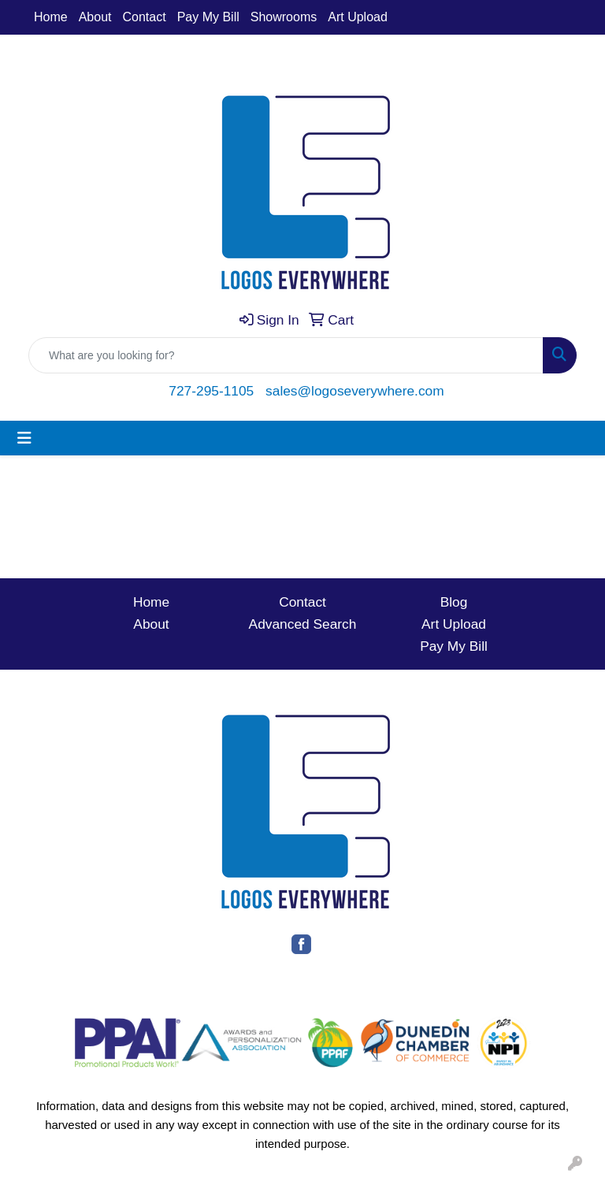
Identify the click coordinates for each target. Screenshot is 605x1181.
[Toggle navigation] (24, 438)
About (95, 17)
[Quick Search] (286, 355)
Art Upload (358, 17)
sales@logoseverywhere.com (354, 391)
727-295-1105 (211, 391)
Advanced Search (303, 624)
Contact (144, 17)
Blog (454, 602)
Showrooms (284, 17)
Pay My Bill (208, 17)
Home (51, 17)
